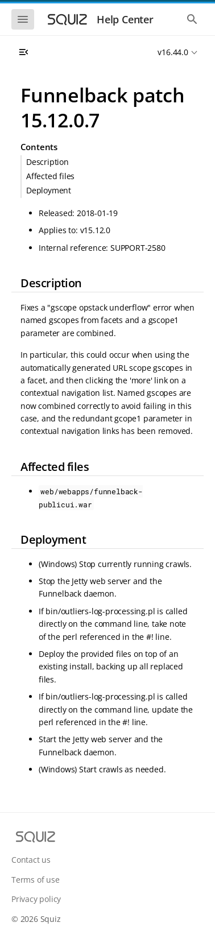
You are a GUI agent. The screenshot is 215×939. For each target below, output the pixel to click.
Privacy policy (36, 899)
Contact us (31, 859)
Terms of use (35, 879)
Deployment (48, 190)
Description (47, 161)
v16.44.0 (173, 52)
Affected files (50, 176)
